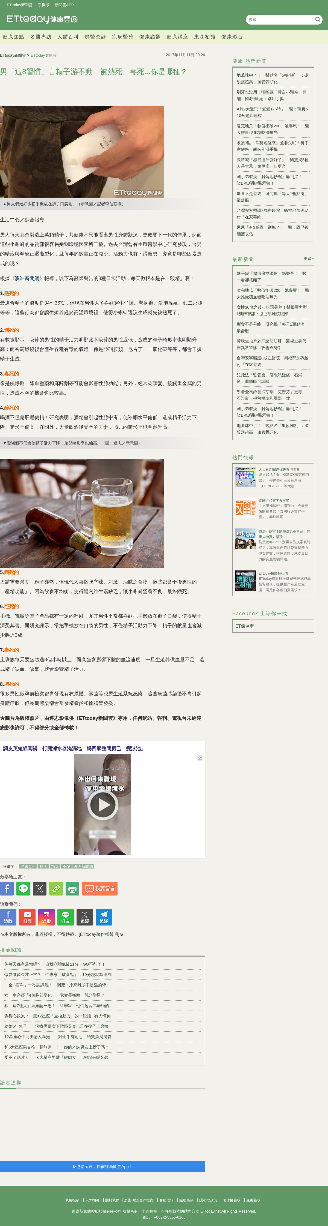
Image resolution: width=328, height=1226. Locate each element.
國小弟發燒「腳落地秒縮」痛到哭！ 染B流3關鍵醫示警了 (271, 179)
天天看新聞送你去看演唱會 (279, 469)
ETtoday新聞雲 (20, 5)
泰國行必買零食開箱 (274, 500)
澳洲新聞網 (83, 866)
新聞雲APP (64, 5)
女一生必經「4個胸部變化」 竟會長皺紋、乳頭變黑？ (54, 995)
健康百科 (28, 866)
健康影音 (232, 37)
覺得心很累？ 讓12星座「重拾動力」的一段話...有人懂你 (57, 1016)
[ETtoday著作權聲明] (99, 934)
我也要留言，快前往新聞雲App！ (102, 1166)
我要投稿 (72, 1200)
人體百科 (68, 37)
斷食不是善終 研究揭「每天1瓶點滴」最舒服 (273, 196)
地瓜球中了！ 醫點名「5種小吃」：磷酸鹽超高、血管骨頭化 (273, 78)
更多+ (309, 258)
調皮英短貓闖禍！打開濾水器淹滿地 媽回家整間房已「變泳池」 (74, 748)
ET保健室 (244, 626)
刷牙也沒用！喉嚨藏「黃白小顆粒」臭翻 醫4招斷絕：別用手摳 (271, 95)
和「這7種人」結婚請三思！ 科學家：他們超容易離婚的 (56, 1005)
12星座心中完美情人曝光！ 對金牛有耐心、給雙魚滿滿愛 (58, 1036)
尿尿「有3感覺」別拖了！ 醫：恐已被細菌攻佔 (273, 230)
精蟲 (55, 866)
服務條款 (186, 1200)
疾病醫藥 (123, 37)
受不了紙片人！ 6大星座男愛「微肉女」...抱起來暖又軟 (56, 1057)
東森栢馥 (205, 37)
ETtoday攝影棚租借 (273, 573)
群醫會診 (96, 37)
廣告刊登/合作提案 (139, 1200)
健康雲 (42, 19)
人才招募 (92, 1200)
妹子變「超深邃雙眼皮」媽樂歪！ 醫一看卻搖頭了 (271, 276)
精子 (43, 866)
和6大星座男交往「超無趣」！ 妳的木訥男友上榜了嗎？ (56, 1047)
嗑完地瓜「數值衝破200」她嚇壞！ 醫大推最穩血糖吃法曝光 (273, 129)
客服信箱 (166, 1200)
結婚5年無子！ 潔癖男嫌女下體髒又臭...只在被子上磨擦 (56, 1026)
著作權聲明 (232, 1200)
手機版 (43, 5)
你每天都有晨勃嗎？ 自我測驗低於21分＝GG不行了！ (55, 964)
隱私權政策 (208, 1200)
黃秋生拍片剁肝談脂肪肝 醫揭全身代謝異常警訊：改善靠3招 (271, 344)
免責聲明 (253, 1200)
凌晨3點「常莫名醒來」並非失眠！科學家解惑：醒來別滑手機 (273, 146)
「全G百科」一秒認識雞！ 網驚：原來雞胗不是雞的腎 (55, 984)
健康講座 (178, 37)
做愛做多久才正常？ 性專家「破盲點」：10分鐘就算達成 (58, 974)
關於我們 (112, 1200)
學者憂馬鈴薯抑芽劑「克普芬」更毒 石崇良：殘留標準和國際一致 (271, 395)
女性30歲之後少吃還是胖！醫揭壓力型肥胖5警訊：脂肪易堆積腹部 (272, 310)
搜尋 (317, 19)
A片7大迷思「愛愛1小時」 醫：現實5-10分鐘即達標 (273, 112)
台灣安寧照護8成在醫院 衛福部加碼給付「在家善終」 (273, 213)
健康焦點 (14, 37)
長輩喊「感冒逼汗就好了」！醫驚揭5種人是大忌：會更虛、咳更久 (273, 163)
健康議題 (150, 37)
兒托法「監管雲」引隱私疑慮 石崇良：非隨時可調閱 (269, 378)
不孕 (66, 866)
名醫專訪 (41, 37)
